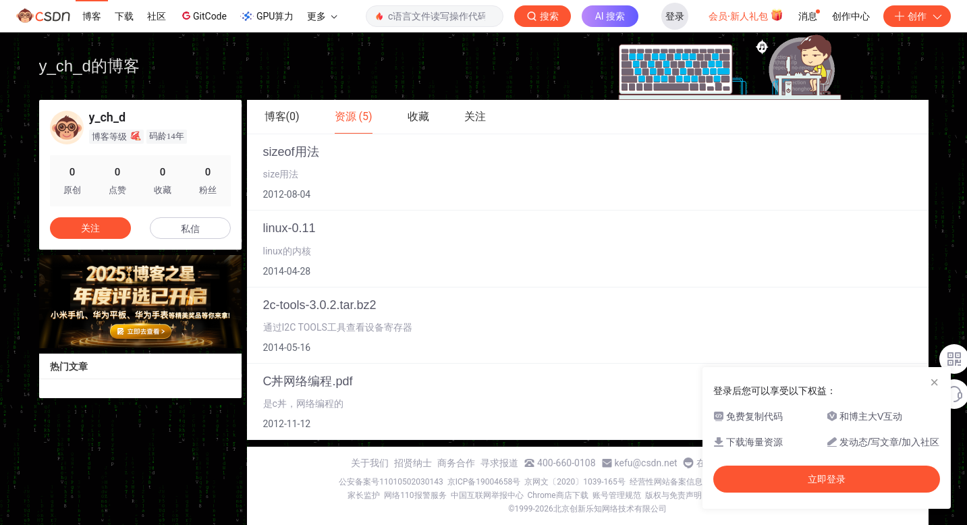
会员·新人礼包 (746, 15)
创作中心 (851, 16)
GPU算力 (267, 16)
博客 (91, 16)
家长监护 (364, 495)
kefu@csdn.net (646, 463)
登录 (674, 16)
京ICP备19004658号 (484, 482)
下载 (124, 16)
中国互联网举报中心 (487, 495)
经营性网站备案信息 (666, 482)
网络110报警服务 (415, 495)
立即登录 (827, 479)
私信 (190, 228)
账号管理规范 (616, 495)
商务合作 (456, 463)
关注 (90, 228)
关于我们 (370, 463)
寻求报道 (499, 463)
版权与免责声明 (673, 495)
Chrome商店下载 (558, 495)
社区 (156, 16)
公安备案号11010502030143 (391, 482)
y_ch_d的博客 (89, 66)
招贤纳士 (413, 463)
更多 (322, 16)
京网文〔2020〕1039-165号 (575, 482)
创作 (917, 16)
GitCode (203, 15)
